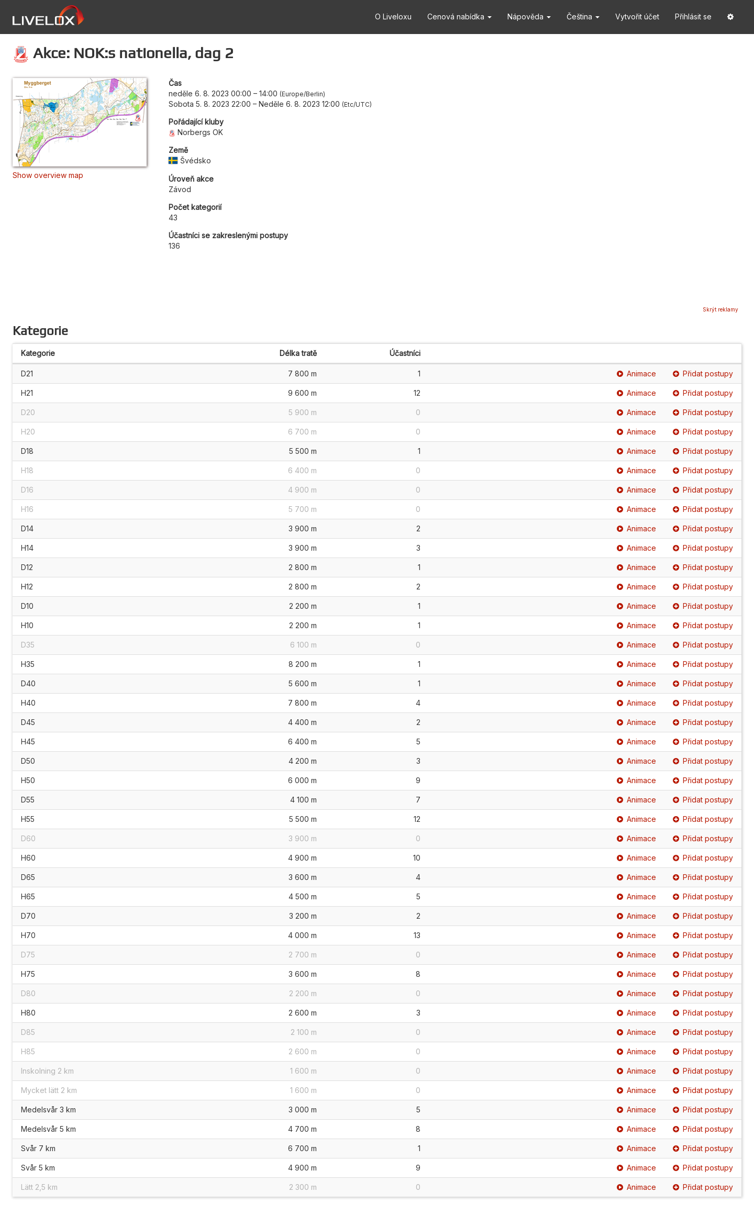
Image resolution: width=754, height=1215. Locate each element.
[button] (730, 17)
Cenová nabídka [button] (459, 16)
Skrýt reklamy (720, 309)
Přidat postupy (703, 373)
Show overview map (48, 175)
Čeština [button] (583, 16)
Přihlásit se (693, 16)
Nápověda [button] (529, 16)
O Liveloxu (393, 16)
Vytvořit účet (637, 16)
